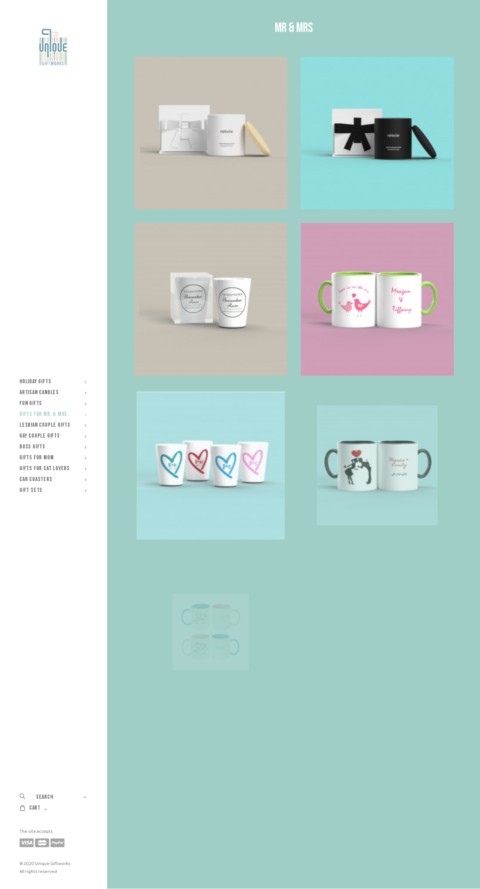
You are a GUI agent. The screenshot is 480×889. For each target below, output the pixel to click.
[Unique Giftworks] (53, 47)
